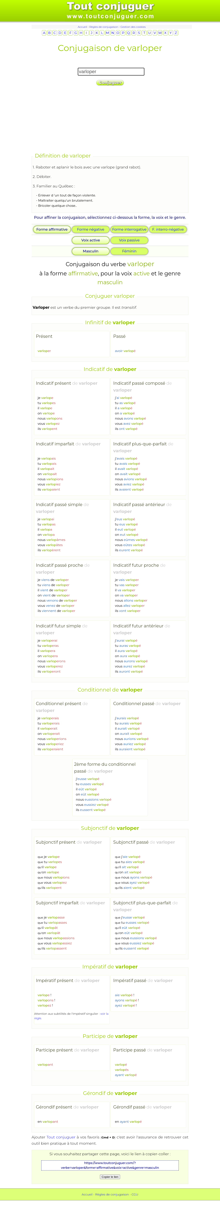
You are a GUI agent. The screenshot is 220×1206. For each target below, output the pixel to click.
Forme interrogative (129, 229)
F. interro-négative (168, 229)
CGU (134, 1194)
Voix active (90, 240)
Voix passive (129, 240)
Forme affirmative (51, 229)
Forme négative (90, 229)
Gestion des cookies (133, 26)
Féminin (129, 251)
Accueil (82, 26)
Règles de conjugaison (103, 26)
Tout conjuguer (61, 1137)
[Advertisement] (110, 120)
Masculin (91, 251)
